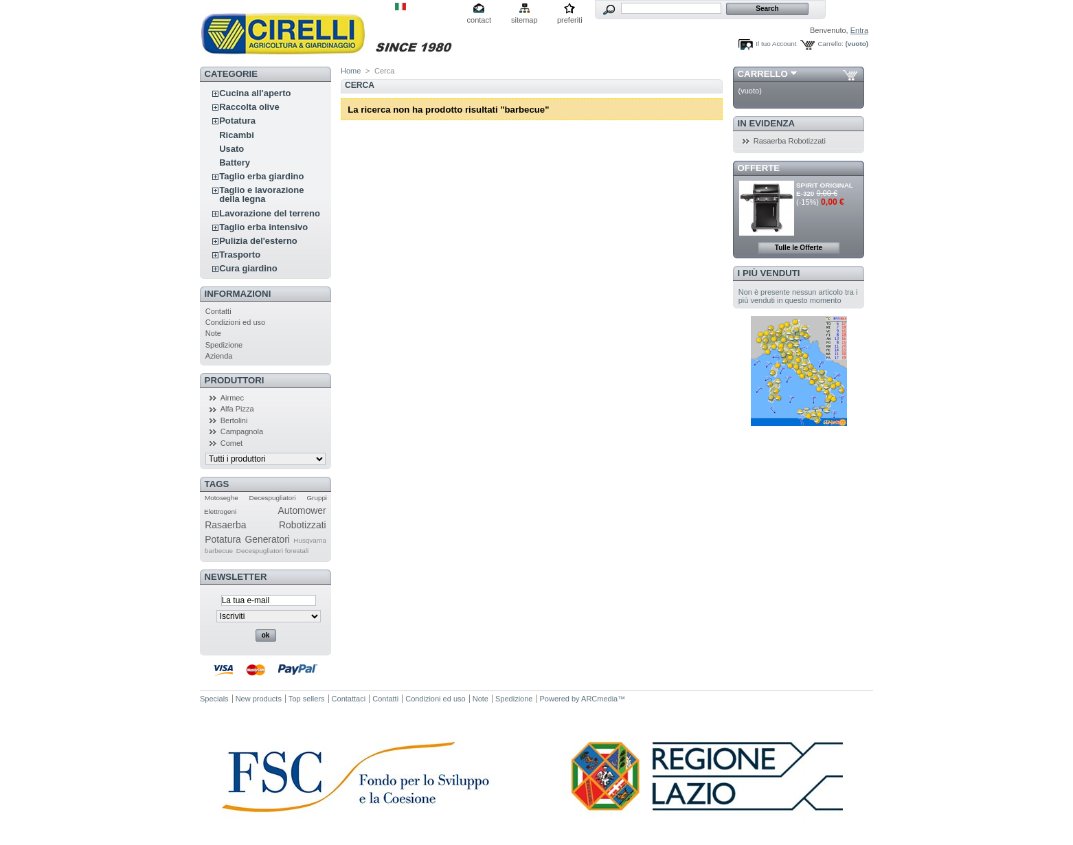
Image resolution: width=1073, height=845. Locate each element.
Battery (234, 162)
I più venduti (769, 273)
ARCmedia (599, 699)
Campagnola (242, 431)
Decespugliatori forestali (272, 550)
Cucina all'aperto (255, 93)
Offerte (759, 168)
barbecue (219, 550)
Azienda (219, 356)
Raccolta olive (249, 107)
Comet (231, 443)
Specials (214, 699)
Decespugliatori (272, 498)
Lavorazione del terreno (269, 213)
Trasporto (239, 254)
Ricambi (236, 135)
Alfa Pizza (237, 409)
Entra (859, 30)
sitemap (524, 20)
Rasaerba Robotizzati (265, 524)
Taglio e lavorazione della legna (261, 194)
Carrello (763, 74)
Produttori (234, 380)
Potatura (237, 120)
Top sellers (307, 699)
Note (213, 333)
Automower (302, 510)
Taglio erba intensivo (263, 227)
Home (351, 71)
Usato (231, 149)
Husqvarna (309, 540)
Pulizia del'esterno (258, 241)
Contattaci (349, 699)
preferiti (570, 20)
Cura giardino (248, 268)
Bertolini (234, 420)
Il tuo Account (776, 43)
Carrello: (830, 43)
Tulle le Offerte (798, 247)
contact (479, 20)
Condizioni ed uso (235, 322)
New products (259, 699)
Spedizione (223, 345)
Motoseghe (221, 498)
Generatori (267, 539)
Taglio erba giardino (261, 176)
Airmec (232, 398)
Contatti (218, 311)
